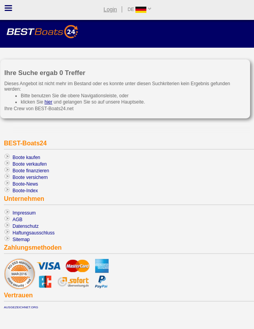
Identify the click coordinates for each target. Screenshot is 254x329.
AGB (17, 219)
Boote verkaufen (30, 164)
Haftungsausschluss (33, 233)
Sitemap (21, 239)
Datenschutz (26, 226)
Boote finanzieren (31, 170)
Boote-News (25, 184)
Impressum (24, 213)
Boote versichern (30, 177)
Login (110, 9)
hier (48, 102)
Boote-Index (25, 190)
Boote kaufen (26, 157)
